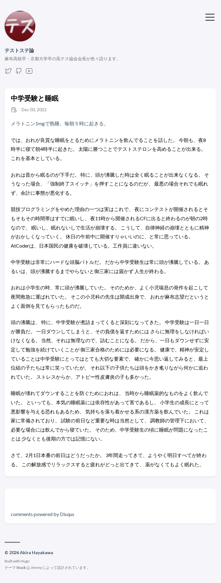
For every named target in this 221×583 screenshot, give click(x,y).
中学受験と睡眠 (34, 98)
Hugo (25, 561)
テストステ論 (19, 50)
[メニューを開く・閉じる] (210, 16)
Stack (21, 567)
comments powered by (42, 514)
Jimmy (36, 567)
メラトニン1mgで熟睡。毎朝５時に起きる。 (60, 123)
